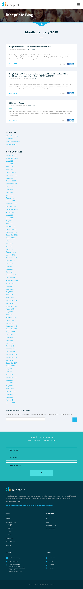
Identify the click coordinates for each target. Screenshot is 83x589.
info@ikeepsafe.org (14, 558)
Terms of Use (50, 529)
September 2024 (12, 184)
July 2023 (9, 215)
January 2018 (10, 352)
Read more (13, 64)
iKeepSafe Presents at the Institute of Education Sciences (31, 47)
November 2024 (11, 178)
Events (8, 545)
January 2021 (10, 278)
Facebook (52, 558)
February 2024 (11, 198)
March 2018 (10, 346)
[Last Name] (41, 458)
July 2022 (9, 241)
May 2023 (9, 221)
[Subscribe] (41, 473)
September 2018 (11, 329)
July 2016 (9, 380)
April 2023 (9, 224)
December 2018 (11, 323)
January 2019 (10, 320)
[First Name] (41, 450)
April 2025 (9, 167)
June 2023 (10, 218)
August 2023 (10, 212)
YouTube (51, 568)
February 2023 (11, 226)
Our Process (10, 542)
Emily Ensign (32, 49)
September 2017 (11, 363)
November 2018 (11, 326)
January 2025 (11, 172)
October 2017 (10, 360)
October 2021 (10, 261)
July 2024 (9, 187)
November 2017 (11, 357)
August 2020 (10, 283)
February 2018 (11, 349)
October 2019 (10, 303)
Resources (50, 513)
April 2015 (9, 400)
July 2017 (9, 369)
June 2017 (9, 372)
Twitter (51, 561)
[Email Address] (41, 465)
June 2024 (10, 189)
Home (8, 513)
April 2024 (9, 195)
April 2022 (9, 246)
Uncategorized (11, 144)
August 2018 (10, 332)
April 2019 (9, 315)
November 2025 (11, 155)
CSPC (9, 531)
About (8, 519)
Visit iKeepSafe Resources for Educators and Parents (29, 506)
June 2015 (9, 394)
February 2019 (11, 317)
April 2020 (9, 295)
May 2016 (9, 386)
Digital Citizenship (12, 136)
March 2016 (10, 389)
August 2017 (10, 366)
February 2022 (11, 252)
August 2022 (10, 238)
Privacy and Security (13, 142)
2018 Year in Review (17, 103)
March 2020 (10, 298)
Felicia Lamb (32, 78)
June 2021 (9, 266)
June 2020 (10, 289)
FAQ (47, 519)
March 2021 (10, 272)
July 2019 (9, 312)
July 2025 (9, 161)
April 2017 (9, 374)
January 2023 (11, 229)
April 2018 (9, 343)
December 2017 (11, 354)
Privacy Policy (51, 525)
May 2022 (9, 243)
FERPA (10, 525)
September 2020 (12, 281)
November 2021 (11, 258)
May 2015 (9, 397)
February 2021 (11, 275)
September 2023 (12, 209)
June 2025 (10, 164)
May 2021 (9, 269)
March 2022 (10, 249)
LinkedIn (51, 564)
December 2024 (11, 175)
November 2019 (11, 300)
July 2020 (9, 286)
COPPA (10, 528)
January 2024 (11, 201)
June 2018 (9, 337)
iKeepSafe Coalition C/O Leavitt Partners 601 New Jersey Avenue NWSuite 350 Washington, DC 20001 (17, 568)
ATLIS (9, 535)
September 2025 (12, 158)
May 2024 (9, 192)
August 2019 (10, 309)
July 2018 (9, 335)
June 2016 (9, 383)
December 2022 (11, 232)
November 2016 (11, 377)
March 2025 (10, 170)
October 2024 (11, 181)
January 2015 (10, 403)
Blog (47, 522)
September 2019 (11, 306)
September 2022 (12, 235)
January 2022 (11, 255)
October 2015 (10, 391)
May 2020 (9, 292)
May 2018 (9, 340)
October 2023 (11, 207)
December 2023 (11, 204)
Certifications (11, 522)
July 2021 (9, 263)
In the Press (10, 139)
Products (9, 538)
